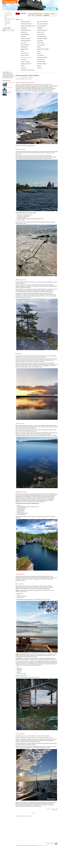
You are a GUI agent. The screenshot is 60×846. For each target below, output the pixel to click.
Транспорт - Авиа (40, 59)
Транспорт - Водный (25, 61)
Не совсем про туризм (41, 36)
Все (21, 19)
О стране (53, 13)
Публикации (7, 22)
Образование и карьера (42, 38)
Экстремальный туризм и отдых (27, 70)
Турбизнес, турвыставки (26, 63)
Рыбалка (39, 53)
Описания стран (8, 14)
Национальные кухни (9, 18)
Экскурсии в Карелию (27, 91)
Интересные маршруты (42, 30)
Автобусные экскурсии (25, 21)
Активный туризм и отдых (26, 23)
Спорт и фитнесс (40, 55)
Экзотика (39, 65)
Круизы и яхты (24, 32)
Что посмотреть (8, 12)
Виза (29, 15)
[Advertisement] (7, 51)
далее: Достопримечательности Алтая (24, 78)
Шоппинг (22, 65)
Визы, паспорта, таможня (42, 23)
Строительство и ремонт (42, 57)
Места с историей (40, 34)
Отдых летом (23, 42)
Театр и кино (23, 59)
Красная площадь (10, 82)
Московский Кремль (9, 92)
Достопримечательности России (35, 13)
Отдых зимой (39, 40)
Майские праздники (25, 34)
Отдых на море (40, 42)
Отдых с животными (25, 44)
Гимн (33, 15)
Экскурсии (46, 13)
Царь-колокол (10, 87)
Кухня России (39, 15)
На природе (23, 36)
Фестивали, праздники (41, 63)
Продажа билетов (24, 49)
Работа (22, 51)
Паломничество (24, 46)
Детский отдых (24, 28)
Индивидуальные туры (25, 30)
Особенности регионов (25, 40)
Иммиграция (39, 28)
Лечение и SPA (40, 32)
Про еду (38, 46)
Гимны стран (7, 20)
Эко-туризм (23, 67)
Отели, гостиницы (40, 44)
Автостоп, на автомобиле (42, 21)
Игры (6, 24)
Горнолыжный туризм (41, 25)
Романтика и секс (24, 53)
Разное (38, 51)
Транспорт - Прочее (41, 61)
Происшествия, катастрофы (43, 49)
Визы (6, 16)
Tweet (33, 812)
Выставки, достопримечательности (28, 25)
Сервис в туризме (24, 55)
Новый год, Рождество (25, 38)
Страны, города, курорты (26, 57)
